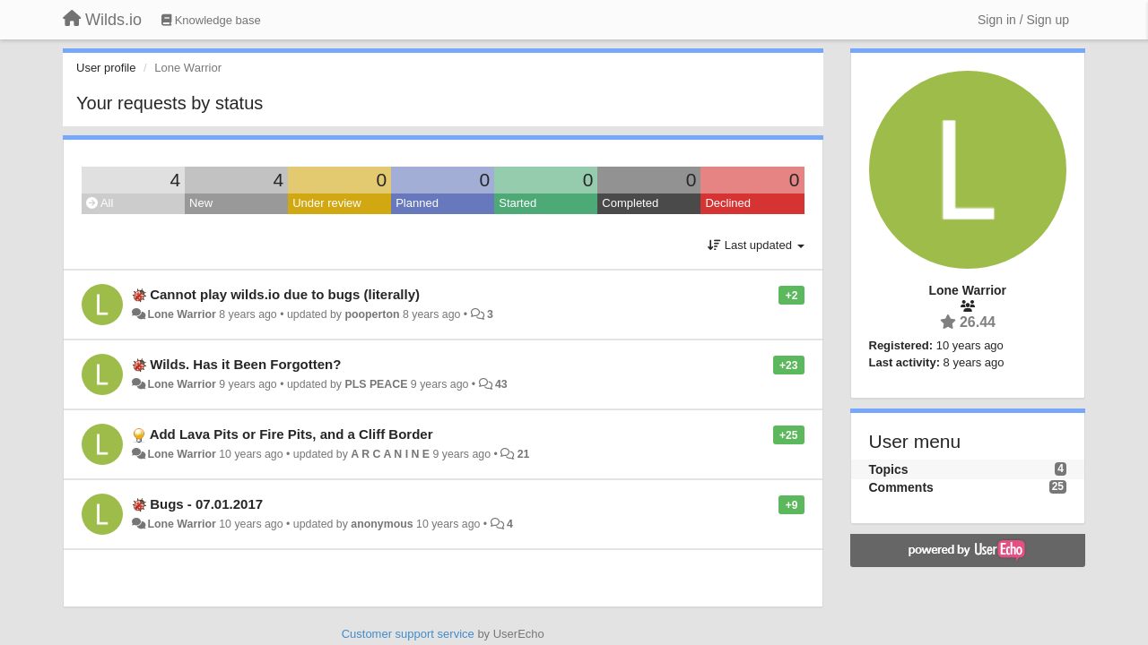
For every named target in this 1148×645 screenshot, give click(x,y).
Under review (326, 203)
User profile (105, 67)
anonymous (382, 524)
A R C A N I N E (390, 454)
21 (523, 454)
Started (517, 203)
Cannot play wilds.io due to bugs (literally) (285, 294)
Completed (630, 203)
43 (501, 384)
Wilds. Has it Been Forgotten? (245, 364)
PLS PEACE (375, 384)
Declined (728, 203)
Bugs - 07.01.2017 (206, 504)
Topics (889, 469)
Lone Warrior (181, 314)
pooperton (371, 314)
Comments (901, 487)
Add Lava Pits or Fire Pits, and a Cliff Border (291, 434)
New (201, 203)
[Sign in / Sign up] (1023, 19)
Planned (417, 203)
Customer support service (408, 634)
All (99, 203)
